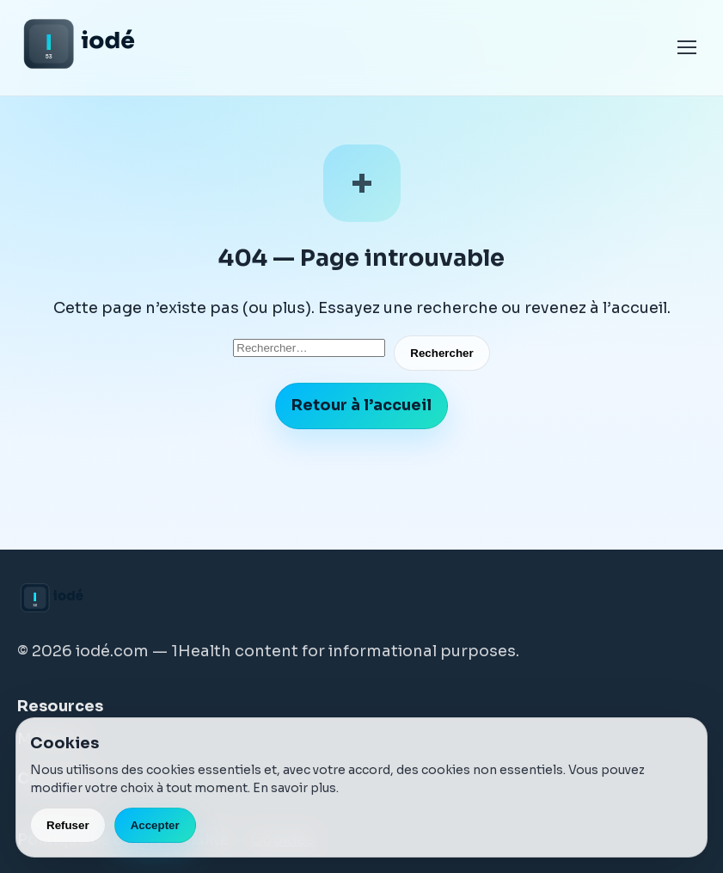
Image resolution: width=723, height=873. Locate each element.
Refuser (67, 825)
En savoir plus (294, 788)
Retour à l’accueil (361, 405)
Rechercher (441, 353)
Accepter (155, 825)
